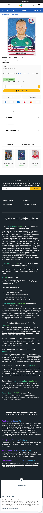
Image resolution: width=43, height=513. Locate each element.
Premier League (15, 468)
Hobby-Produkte (7, 458)
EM (22, 466)
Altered (26, 444)
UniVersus (19, 442)
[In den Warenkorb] (21, 92)
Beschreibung (9, 112)
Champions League (15, 466)
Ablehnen (22, 494)
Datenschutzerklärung (29, 185)
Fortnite (4, 470)
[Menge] (12, 88)
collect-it (5, 360)
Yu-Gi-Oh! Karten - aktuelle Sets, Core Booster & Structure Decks (21, 437)
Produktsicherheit (10, 125)
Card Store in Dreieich (26, 369)
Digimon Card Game (31, 440)
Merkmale (8, 119)
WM (24, 466)
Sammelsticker (23, 10)
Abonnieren (36, 192)
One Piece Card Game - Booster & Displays (14, 439)
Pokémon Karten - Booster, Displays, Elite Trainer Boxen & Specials (21, 435)
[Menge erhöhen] (19, 88)
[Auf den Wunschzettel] (38, 88)
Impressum (5, 508)
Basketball (20, 454)
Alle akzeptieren (21, 485)
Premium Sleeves (24, 478)
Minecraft (10, 470)
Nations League (25, 468)
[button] (4, 6)
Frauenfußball (6, 468)
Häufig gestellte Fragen (12, 132)
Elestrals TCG (19, 444)
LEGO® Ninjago (34, 468)
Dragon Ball (28, 470)
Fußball (14, 454)
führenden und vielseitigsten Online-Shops (25, 239)
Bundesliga (5, 466)
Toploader (33, 478)
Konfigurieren (22, 489)
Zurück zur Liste (6, 14)
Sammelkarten (10, 10)
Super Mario (16, 470)
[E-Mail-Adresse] (16, 191)
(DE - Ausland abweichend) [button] (20, 83)
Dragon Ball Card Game (8, 442)
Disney (23, 470)
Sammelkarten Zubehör (17, 241)
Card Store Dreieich (31, 259)
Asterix (35, 470)
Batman (4, 472)
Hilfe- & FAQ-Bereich (33, 366)
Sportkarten (34, 10)
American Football (28, 454)
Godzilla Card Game (28, 442)
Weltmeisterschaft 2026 (33, 466)
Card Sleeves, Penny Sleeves (10, 478)
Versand (14, 68)
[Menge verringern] (4, 88)
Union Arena (12, 444)
